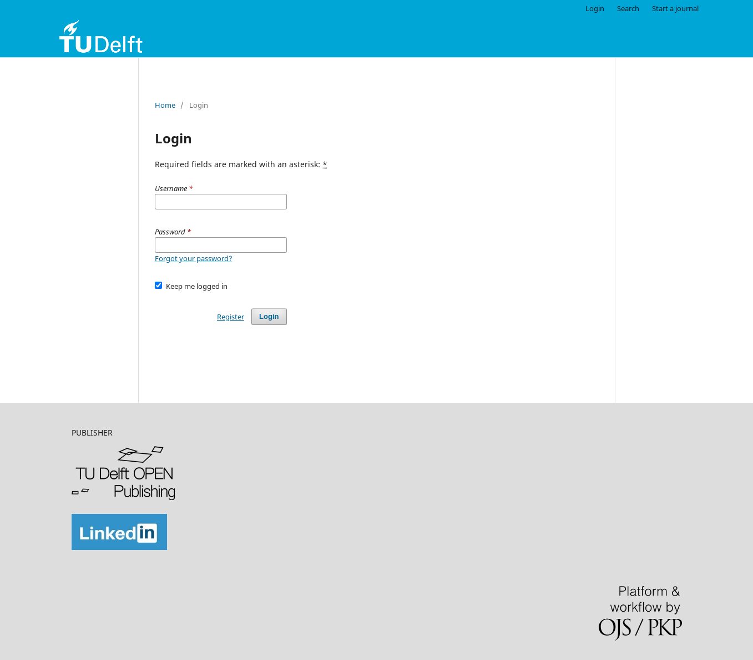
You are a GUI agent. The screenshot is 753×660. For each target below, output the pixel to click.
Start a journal (675, 8)
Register (230, 317)
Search (628, 8)
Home (165, 105)
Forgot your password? (194, 258)
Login (594, 8)
